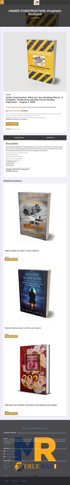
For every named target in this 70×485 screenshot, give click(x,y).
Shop (4, 464)
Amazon (14, 129)
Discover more (7, 445)
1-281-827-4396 (10, 454)
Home (7, 481)
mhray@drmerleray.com (12, 456)
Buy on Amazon (12, 123)
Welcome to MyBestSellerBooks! (35, 428)
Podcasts (15, 481)
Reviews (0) (51, 137)
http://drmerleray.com (11, 451)
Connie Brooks (14, 111)
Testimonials (6, 466)
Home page (6, 462)
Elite (19, 129)
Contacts (5, 468)
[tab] (19, 137)
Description (19, 137)
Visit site (6, 476)
